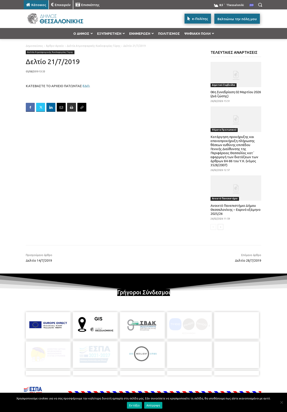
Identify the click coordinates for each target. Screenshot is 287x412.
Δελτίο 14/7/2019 (39, 260)
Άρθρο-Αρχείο (55, 45)
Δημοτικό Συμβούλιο (223, 85)
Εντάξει (134, 405)
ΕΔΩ (86, 86)
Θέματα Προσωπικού (224, 130)
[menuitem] (251, 5)
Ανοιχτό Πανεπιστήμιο (225, 198)
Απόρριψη (153, 405)
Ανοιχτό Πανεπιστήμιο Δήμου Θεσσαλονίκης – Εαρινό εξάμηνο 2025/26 (236, 210)
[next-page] (220, 227)
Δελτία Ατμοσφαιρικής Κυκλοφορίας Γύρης (93, 45)
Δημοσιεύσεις (34, 45)
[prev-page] (213, 227)
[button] (260, 5)
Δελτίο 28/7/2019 (248, 260)
